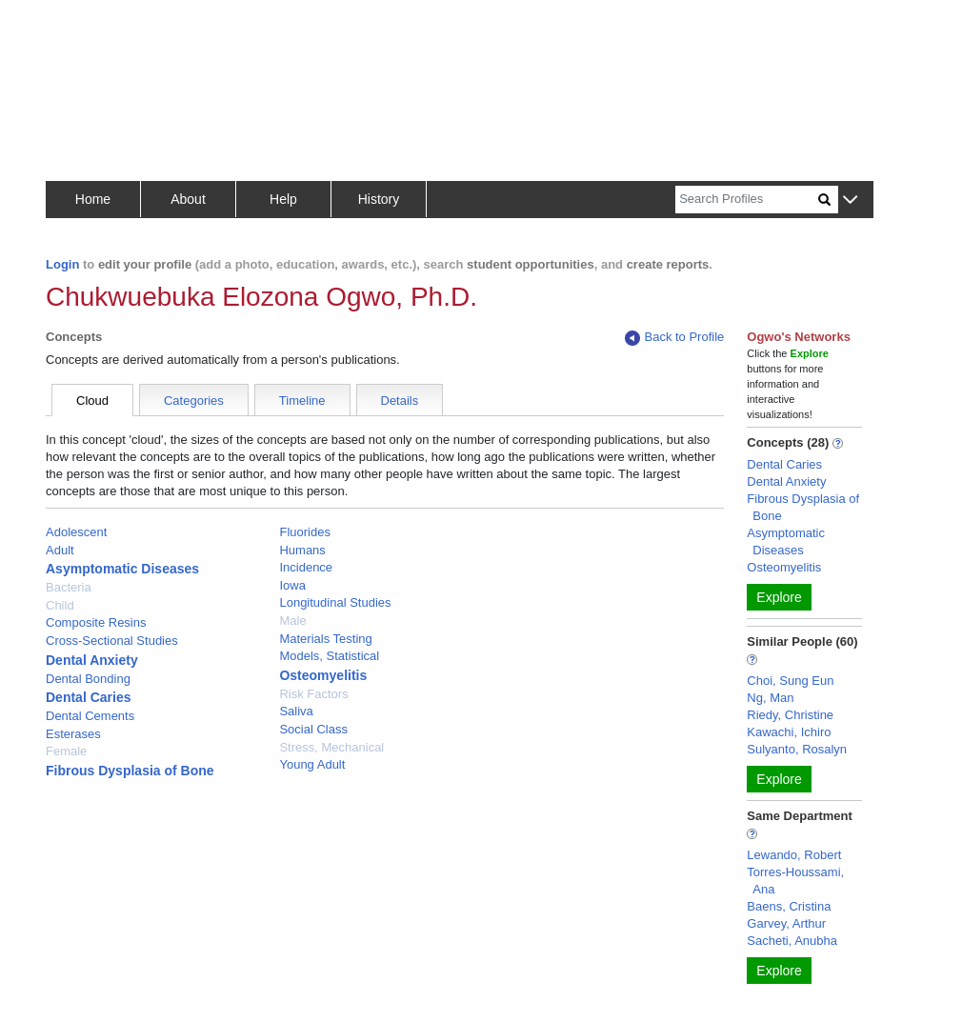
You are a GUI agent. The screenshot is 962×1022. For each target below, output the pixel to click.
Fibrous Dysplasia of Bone (130, 770)
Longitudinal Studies (335, 602)
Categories (194, 400)
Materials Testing (325, 638)
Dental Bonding (88, 678)
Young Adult (312, 764)
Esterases (73, 734)
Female (66, 751)
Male (292, 620)
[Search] (746, 199)
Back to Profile (674, 338)
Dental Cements (90, 716)
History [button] (379, 199)
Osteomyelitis (323, 675)
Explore (778, 597)
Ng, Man (770, 698)
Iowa (292, 585)
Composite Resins (96, 622)
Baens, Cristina (789, 906)
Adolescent (76, 532)
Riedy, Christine (790, 715)
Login (62, 264)
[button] (850, 200)
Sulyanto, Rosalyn (797, 749)
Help (283, 199)
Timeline (302, 400)
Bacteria (68, 587)
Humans (302, 550)
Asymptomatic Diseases (122, 568)
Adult (60, 550)
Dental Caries (88, 697)
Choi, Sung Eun (790, 680)
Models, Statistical (329, 656)
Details (400, 400)
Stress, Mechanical (331, 747)
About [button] (188, 199)
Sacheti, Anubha (792, 940)
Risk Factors (313, 694)
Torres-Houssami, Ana (795, 880)
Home (92, 199)
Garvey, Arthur (786, 923)
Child (60, 605)
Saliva (295, 711)
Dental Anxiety (92, 660)
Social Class (313, 729)
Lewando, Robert (794, 855)
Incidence (305, 567)
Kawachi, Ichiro (789, 732)
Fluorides (304, 532)
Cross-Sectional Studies (112, 640)
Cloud (92, 400)
